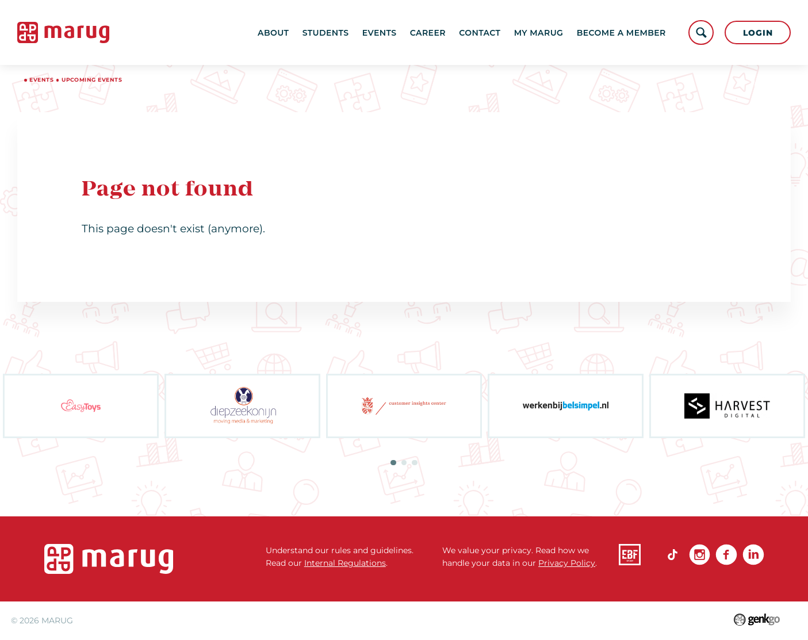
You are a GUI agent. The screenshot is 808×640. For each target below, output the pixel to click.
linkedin (753, 554)
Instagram (699, 554)
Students (325, 33)
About (273, 33)
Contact (479, 33)
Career (428, 33)
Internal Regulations (345, 563)
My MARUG (539, 33)
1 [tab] (393, 462)
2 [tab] (404, 462)
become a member (621, 33)
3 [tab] (414, 462)
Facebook (726, 554)
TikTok (672, 554)
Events (379, 33)
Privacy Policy (566, 563)
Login (758, 33)
